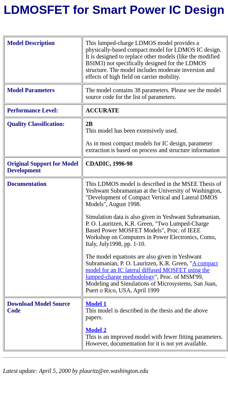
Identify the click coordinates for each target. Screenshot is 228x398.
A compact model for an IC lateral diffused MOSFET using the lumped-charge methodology (152, 270)
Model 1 (96, 304)
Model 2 (96, 330)
